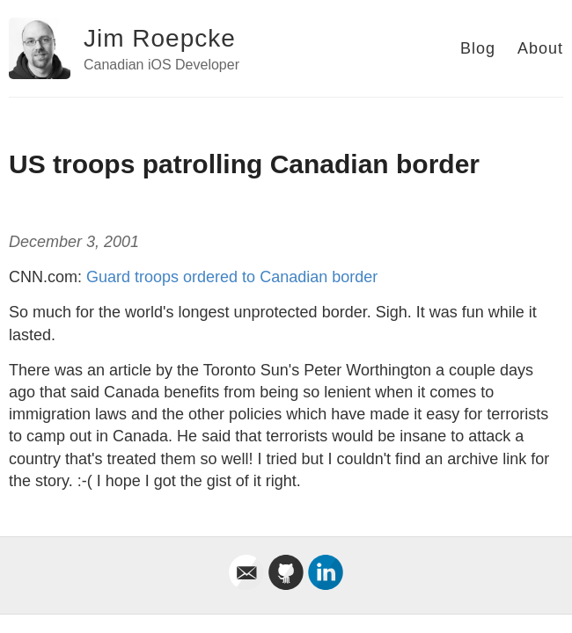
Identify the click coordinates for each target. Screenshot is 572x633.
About (540, 48)
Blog (477, 48)
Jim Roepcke (160, 38)
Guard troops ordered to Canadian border (232, 277)
